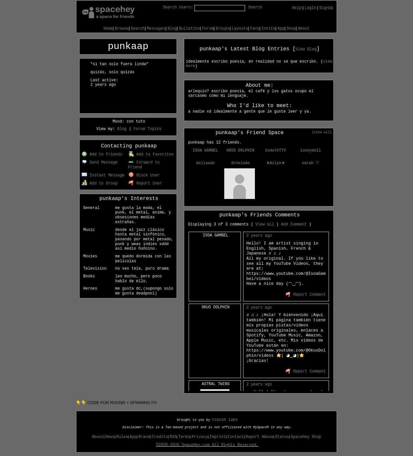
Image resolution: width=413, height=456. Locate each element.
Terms (184, 437)
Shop (291, 28)
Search (255, 7)
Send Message (99, 162)
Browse (122, 28)
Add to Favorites (151, 154)
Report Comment (306, 294)
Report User (145, 183)
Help (296, 8)
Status (282, 437)
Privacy (200, 437)
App (281, 28)
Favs (254, 28)
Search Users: (178, 7)
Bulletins (189, 28)
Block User (144, 175)
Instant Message (103, 175)
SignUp (326, 8)
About (303, 28)
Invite (268, 28)
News (110, 437)
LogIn (310, 8)
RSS (173, 437)
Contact (235, 437)
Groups (222, 28)
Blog (172, 28)
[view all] (322, 132)
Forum (208, 28)
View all (265, 224)
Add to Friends (102, 154)
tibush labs (224, 420)
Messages (156, 28)
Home (108, 28)
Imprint (218, 437)
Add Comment (294, 224)
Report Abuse (259, 437)
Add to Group (99, 183)
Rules (122, 437)
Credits (160, 437)
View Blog (306, 49)
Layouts (240, 28)
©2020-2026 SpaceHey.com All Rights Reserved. (207, 445)
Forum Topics (147, 129)
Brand (144, 437)
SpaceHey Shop (306, 437)
